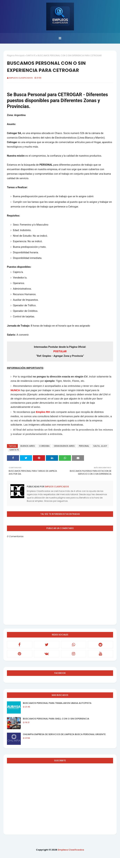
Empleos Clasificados (21, 77)
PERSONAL (84, 445)
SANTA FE (30, 55)
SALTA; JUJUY (100, 445)
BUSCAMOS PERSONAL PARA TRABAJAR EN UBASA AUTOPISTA (57, 703)
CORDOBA (44, 445)
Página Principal (15, 55)
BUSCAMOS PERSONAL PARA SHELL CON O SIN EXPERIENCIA (56, 718)
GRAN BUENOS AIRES (64, 445)
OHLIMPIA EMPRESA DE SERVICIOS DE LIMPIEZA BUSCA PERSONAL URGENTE (64, 734)
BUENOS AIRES (27, 445)
